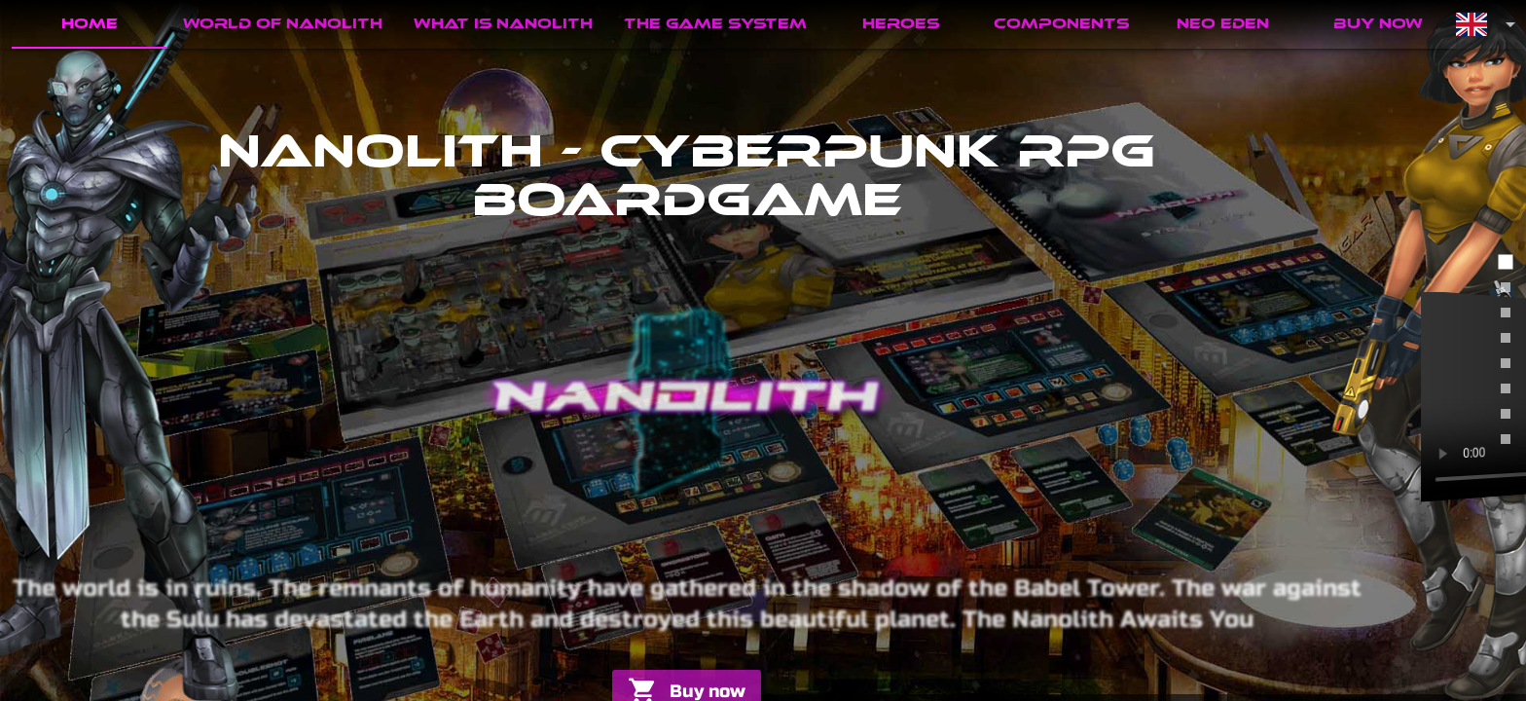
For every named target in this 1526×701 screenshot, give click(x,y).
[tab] (89, 24)
